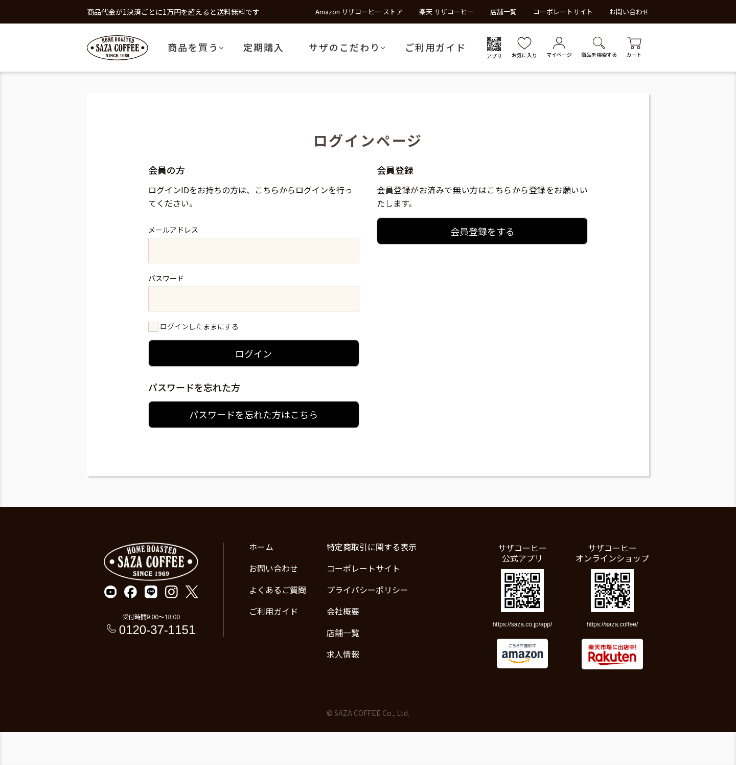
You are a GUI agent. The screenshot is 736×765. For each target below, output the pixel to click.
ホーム (261, 547)
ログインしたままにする (199, 326)
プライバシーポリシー (367, 590)
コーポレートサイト (563, 11)
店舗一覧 (503, 11)
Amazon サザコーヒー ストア (359, 11)
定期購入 (263, 47)
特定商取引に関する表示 (372, 547)
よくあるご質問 (277, 590)
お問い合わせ (629, 11)
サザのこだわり (344, 47)
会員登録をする (482, 231)
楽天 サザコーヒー (446, 11)
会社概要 (343, 611)
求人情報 (343, 654)
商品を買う (193, 47)
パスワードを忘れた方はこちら (253, 414)
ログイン (253, 353)
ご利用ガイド (435, 47)
